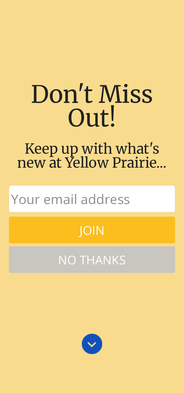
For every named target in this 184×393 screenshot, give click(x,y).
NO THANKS (92, 259)
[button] (92, 106)
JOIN (92, 230)
